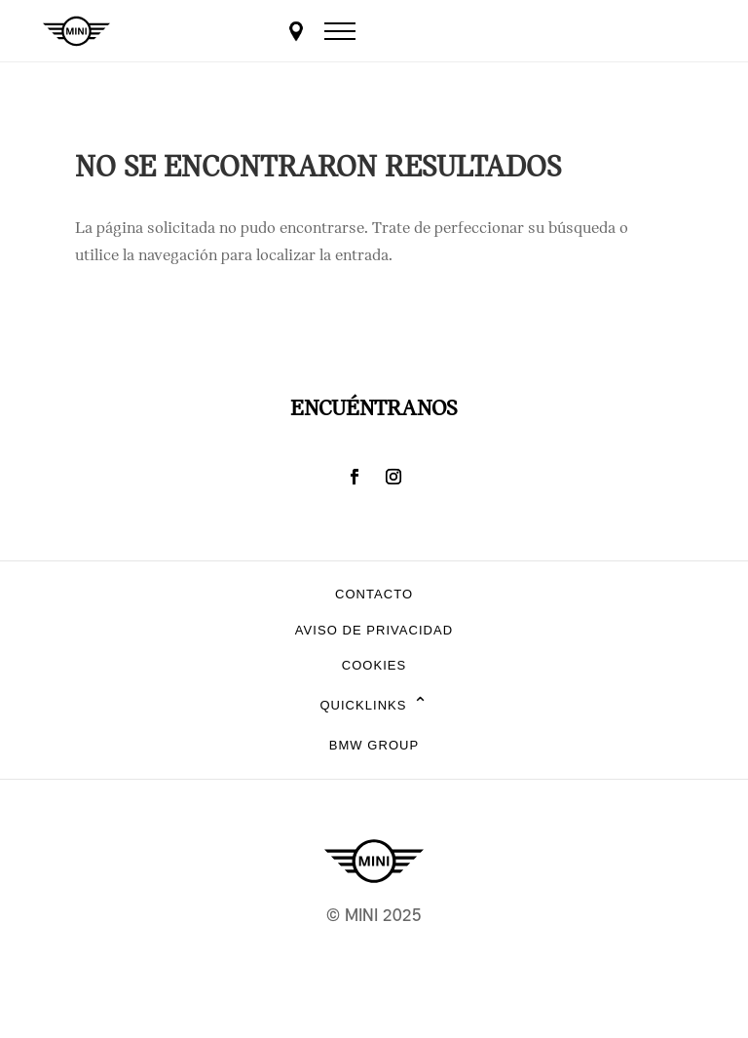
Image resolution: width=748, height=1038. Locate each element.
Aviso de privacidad (374, 630)
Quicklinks (373, 705)
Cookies (374, 665)
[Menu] (339, 31)
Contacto (374, 594)
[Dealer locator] (296, 31)
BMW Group (374, 745)
